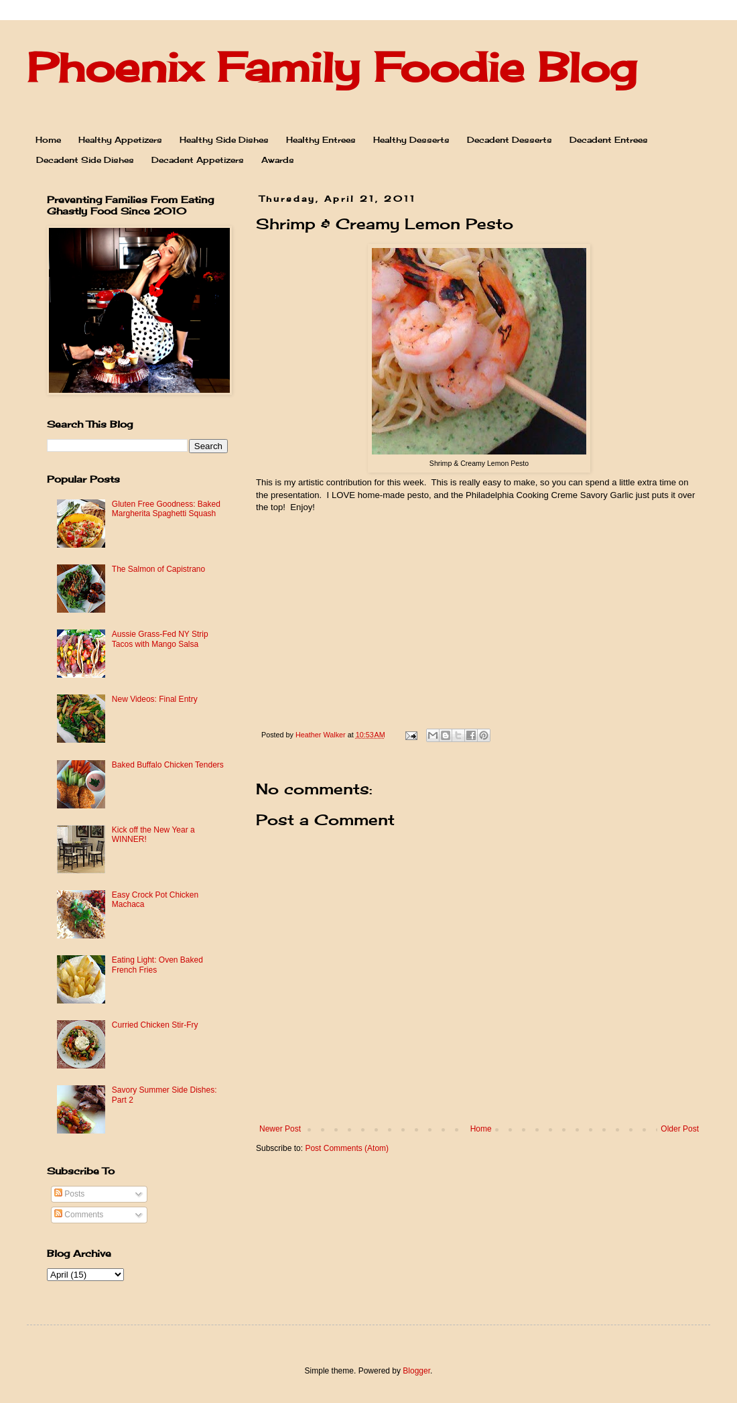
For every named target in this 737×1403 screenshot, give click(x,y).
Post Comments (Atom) (347, 1148)
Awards (277, 160)
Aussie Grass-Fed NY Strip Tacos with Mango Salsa (160, 638)
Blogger (416, 1371)
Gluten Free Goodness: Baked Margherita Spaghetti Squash (166, 508)
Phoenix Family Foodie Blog (331, 66)
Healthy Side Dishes (224, 140)
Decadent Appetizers (197, 160)
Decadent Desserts (509, 140)
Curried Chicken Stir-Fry (155, 1025)
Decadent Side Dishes (85, 160)
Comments (78, 1214)
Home (48, 140)
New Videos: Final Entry (155, 699)
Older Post (680, 1129)
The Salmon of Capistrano (158, 569)
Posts (69, 1194)
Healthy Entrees (321, 140)
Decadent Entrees (609, 140)
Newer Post (280, 1129)
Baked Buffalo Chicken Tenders (168, 765)
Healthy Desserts (411, 140)
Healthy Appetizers (120, 140)
